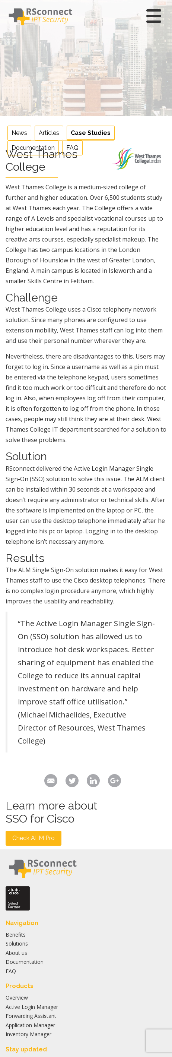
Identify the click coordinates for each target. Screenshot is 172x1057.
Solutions (17, 943)
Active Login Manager (32, 1006)
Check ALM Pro (33, 838)
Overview (17, 997)
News (19, 132)
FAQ (72, 147)
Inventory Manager (28, 1034)
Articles (49, 132)
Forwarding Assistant (31, 1015)
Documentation (33, 147)
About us (16, 952)
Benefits (16, 934)
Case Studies (91, 132)
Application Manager (30, 1025)
